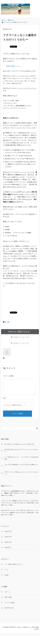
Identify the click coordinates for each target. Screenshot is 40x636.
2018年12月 (8, 534)
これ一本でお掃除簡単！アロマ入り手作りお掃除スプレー (21, 469)
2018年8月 (7, 550)
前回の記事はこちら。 (14, 66)
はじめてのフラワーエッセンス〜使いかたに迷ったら (17, 513)
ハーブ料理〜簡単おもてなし (13, 567)
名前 (4, 401)
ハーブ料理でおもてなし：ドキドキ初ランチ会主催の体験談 (21, 461)
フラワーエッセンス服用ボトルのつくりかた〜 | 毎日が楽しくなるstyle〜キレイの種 (20, 516)
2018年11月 (8, 540)
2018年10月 (8, 545)
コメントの (9, 605)
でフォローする (21, 337)
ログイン (7, 595)
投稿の (8, 600)
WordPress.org (8, 611)
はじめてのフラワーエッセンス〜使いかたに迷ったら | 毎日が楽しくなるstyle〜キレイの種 (20, 506)
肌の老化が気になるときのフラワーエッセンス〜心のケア (21, 453)
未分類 (7, 322)
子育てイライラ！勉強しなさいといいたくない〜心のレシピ (21, 476)
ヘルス (6, 572)
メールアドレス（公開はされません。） (13, 408)
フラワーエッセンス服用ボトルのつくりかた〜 (15, 504)
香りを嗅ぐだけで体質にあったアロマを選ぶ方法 (19, 447)
